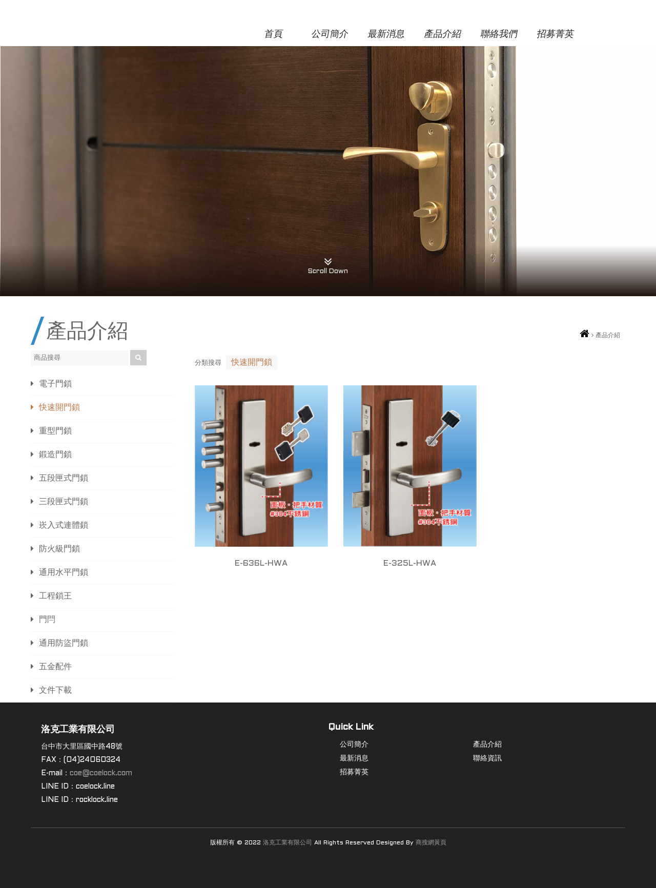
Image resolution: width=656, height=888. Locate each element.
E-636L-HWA (261, 563)
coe (76, 773)
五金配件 (55, 667)
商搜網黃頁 (431, 843)
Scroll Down (328, 262)
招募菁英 (555, 34)
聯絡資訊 (487, 758)
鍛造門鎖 (55, 455)
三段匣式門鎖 (63, 502)
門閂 (47, 620)
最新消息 (386, 34)
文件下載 (55, 690)
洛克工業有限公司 (287, 843)
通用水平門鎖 (63, 572)
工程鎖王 (55, 596)
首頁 (273, 34)
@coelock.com (107, 773)
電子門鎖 (55, 384)
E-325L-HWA (409, 563)
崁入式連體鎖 (63, 525)
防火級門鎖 (59, 549)
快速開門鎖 (59, 407)
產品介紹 (442, 34)
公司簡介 (330, 34)
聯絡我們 (499, 34)
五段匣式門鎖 (63, 478)
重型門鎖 (55, 431)
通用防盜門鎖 (63, 643)
